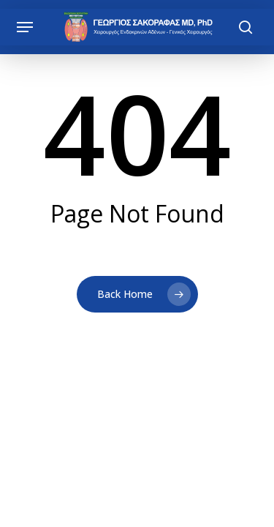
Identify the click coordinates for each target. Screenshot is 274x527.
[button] (25, 27)
